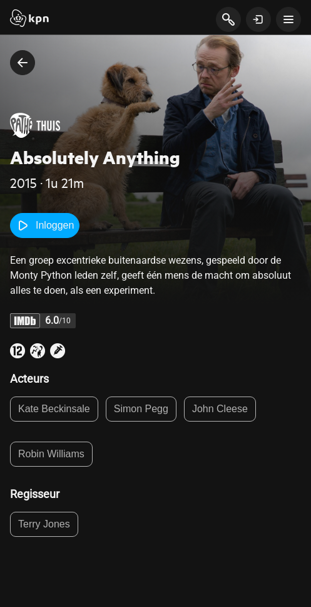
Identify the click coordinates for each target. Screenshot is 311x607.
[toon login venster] (258, 19)
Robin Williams (51, 454)
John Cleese (220, 408)
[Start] (29, 19)
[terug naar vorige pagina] (22, 62)
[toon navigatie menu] (288, 19)
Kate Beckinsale (54, 408)
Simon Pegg (141, 408)
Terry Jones (44, 524)
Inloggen (45, 225)
